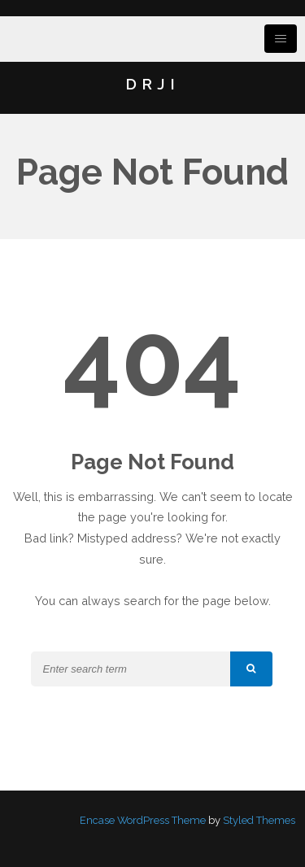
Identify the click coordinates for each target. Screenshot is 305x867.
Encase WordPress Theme (143, 820)
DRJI (152, 84)
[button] (251, 668)
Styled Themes (259, 820)
